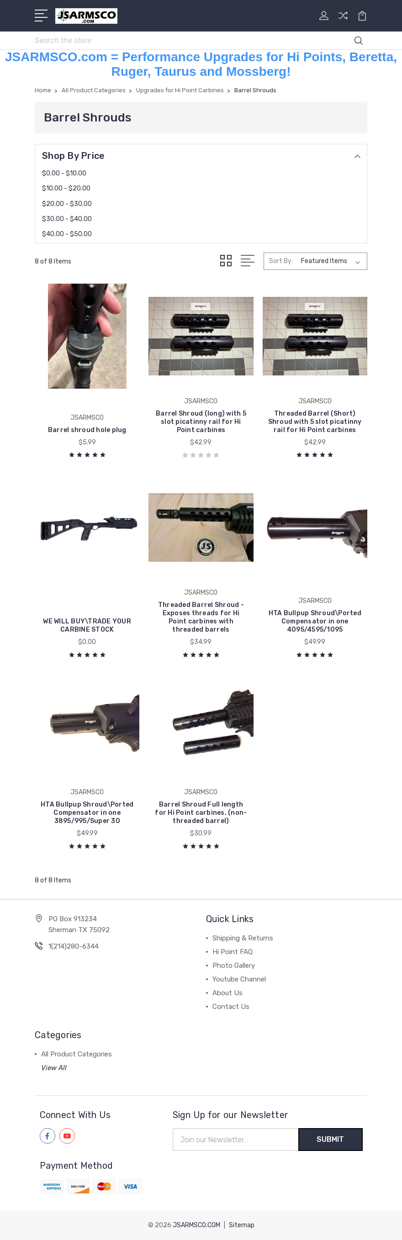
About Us (227, 993)
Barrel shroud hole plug (87, 430)
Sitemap (241, 1225)
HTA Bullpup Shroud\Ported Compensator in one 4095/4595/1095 (315, 621)
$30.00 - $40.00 (67, 219)
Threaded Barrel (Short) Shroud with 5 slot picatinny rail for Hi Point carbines (315, 422)
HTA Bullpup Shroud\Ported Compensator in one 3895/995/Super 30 (87, 813)
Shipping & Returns (242, 938)
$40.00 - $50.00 (67, 234)
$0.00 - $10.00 (64, 173)
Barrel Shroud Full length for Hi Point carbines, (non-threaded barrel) (201, 813)
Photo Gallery (233, 965)
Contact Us (230, 1007)
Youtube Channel (239, 979)
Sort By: (281, 261)
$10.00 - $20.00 (66, 188)
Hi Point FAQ (232, 952)
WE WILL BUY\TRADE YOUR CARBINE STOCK (87, 625)
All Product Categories (76, 1054)
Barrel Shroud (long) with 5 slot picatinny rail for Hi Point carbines (201, 422)
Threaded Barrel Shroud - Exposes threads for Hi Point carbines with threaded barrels (201, 617)
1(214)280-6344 (73, 946)
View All (54, 1068)
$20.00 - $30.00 (67, 204)
